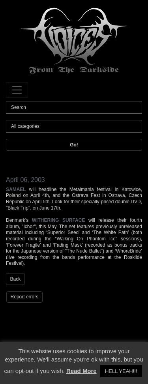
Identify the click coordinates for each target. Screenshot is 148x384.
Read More (81, 370)
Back (15, 279)
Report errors (25, 297)
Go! (74, 145)
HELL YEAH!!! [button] (121, 371)
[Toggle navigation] (17, 90)
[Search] (74, 107)
